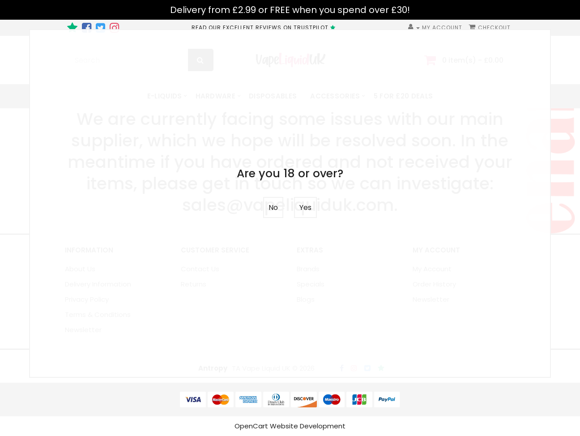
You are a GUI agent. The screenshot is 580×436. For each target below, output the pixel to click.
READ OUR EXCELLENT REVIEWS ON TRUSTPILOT (265, 27)
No (273, 207)
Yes (305, 207)
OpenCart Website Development (290, 426)
